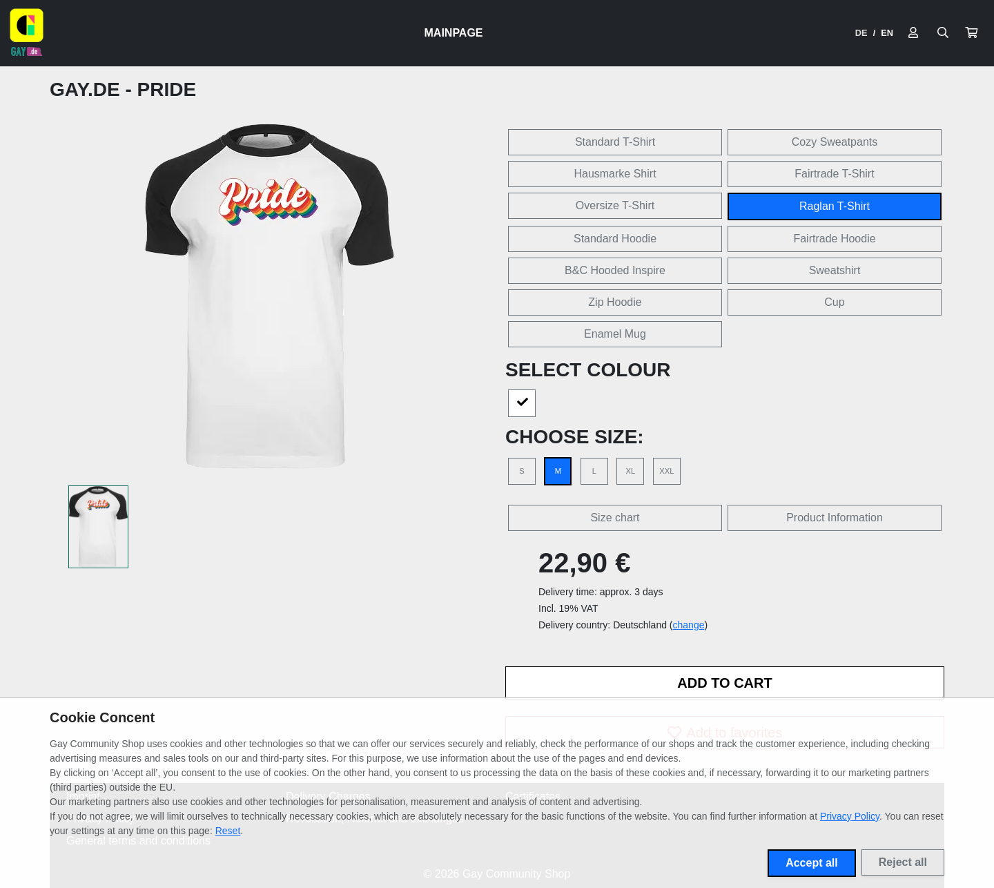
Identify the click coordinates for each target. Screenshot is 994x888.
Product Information (834, 517)
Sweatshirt (835, 270)
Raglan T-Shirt (834, 206)
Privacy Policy (849, 816)
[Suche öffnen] (943, 33)
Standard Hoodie (615, 238)
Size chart (614, 517)
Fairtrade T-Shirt (834, 174)
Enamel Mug (615, 334)
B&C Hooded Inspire (615, 270)
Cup (834, 302)
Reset (228, 830)
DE (861, 33)
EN (887, 33)
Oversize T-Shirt (615, 205)
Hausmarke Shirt (615, 174)
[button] (971, 33)
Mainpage (454, 33)
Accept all (812, 863)
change (689, 624)
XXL (666, 471)
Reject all (903, 862)
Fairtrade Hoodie (834, 238)
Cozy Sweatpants (835, 142)
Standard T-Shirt (615, 142)
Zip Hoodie (614, 302)
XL (631, 471)
